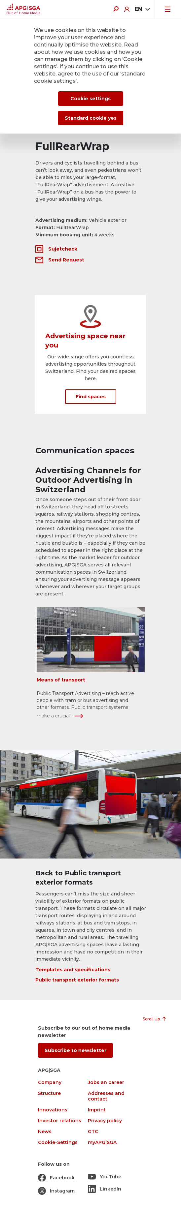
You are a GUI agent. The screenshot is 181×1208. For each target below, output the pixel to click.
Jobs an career (106, 1082)
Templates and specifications (72, 970)
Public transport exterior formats (77, 980)
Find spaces (91, 397)
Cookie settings (90, 99)
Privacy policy (105, 1121)
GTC (93, 1131)
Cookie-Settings (58, 1142)
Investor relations (59, 1121)
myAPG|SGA (102, 1142)
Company (49, 1082)
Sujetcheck (62, 249)
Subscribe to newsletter (75, 1050)
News (45, 1131)
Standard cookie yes (91, 118)
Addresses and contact (106, 1096)
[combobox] (142, 9)
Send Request (66, 260)
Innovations (52, 1110)
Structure (49, 1093)
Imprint (97, 1110)
